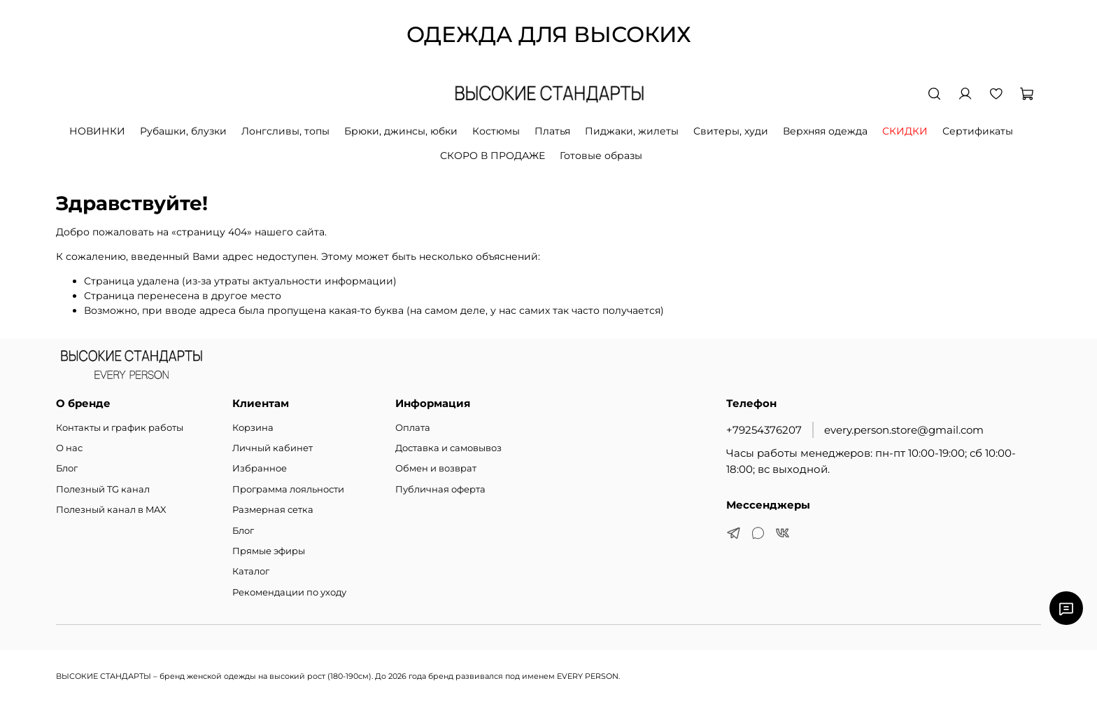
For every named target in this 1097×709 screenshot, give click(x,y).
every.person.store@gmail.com (904, 429)
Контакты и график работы (119, 427)
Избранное (259, 468)
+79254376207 (764, 429)
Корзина (253, 427)
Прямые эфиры (268, 551)
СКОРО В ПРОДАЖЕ (492, 155)
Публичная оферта (440, 489)
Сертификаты (977, 131)
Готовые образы (601, 155)
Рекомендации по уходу (289, 592)
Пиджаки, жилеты (632, 131)
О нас (69, 448)
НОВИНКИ (97, 131)
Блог (67, 468)
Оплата (412, 427)
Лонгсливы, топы (285, 131)
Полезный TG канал (103, 489)
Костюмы (496, 131)
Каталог (250, 571)
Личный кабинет (272, 448)
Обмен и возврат (435, 468)
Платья (552, 131)
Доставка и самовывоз (448, 448)
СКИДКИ (905, 131)
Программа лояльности (288, 489)
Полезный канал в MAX (111, 509)
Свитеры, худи (730, 131)
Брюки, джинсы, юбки (401, 131)
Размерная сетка (272, 509)
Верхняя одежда (825, 131)
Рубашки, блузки (183, 131)
